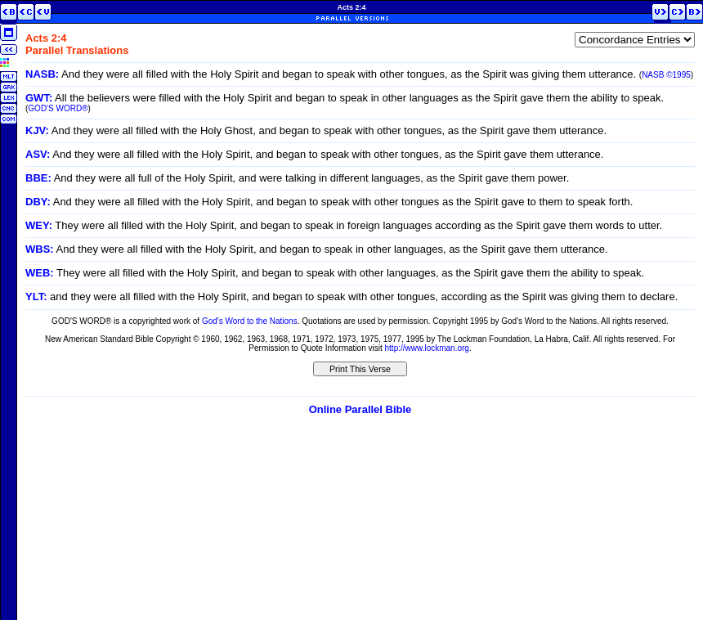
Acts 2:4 (351, 7)
